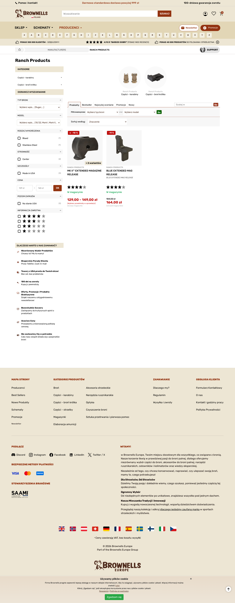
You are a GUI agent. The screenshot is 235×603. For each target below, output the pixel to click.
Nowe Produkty (20, 402)
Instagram (37, 455)
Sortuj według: (78, 121)
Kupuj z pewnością (30, 284)
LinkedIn (76, 455)
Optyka (90, 402)
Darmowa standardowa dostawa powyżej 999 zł (110, 2)
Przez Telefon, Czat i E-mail (34, 264)
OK (57, 187)
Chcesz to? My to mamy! (32, 253)
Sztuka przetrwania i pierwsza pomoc (107, 416)
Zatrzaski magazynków (114, 206)
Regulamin (159, 395)
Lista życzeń (214, 14)
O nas (199, 395)
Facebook (57, 455)
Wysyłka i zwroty (162, 402)
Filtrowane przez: (78, 112)
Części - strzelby (63, 409)
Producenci (69, 27)
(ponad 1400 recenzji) (126, 42)
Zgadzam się (114, 597)
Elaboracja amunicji (64, 424)
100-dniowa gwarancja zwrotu (202, 2)
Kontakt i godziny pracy (210, 402)
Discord (18, 454)
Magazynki (59, 416)
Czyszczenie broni (96, 409)
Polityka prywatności (119, 591)
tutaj (117, 586)
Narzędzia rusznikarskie (99, 395)
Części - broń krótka (65, 402)
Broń (56, 387)
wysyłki (136, 537)
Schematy (41, 27)
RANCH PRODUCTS (75, 167)
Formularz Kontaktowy (209, 387)
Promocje (213, 27)
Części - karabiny (63, 395)
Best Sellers (18, 395)
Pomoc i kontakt (26, 2)
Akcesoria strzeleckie (98, 387)
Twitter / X (96, 455)
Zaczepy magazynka (74, 206)
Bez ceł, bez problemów (32, 274)
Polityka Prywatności (208, 409)
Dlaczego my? (161, 387)
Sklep (19, 27)
